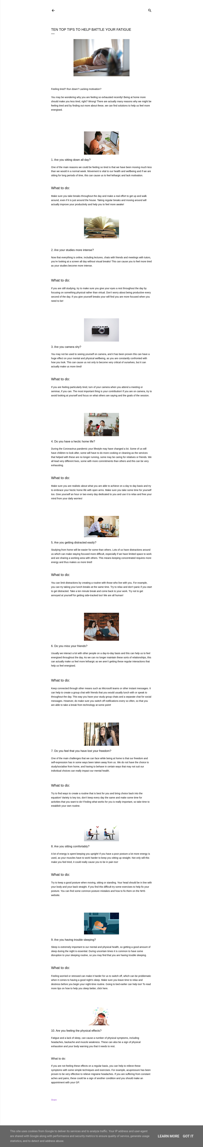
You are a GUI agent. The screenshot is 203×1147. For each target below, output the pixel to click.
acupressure (133, 1070)
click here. (102, 988)
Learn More (168, 1136)
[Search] (150, 9)
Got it (188, 1136)
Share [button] (54, 1100)
